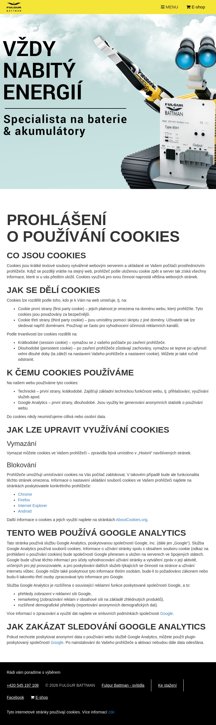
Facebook (15, 697)
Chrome (25, 494)
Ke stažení (167, 685)
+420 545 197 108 (23, 685)
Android (25, 511)
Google (166, 613)
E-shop (195, 7)
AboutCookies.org (131, 519)
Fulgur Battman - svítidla (123, 685)
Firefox (24, 500)
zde (111, 712)
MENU (170, 8)
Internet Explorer (32, 505)
